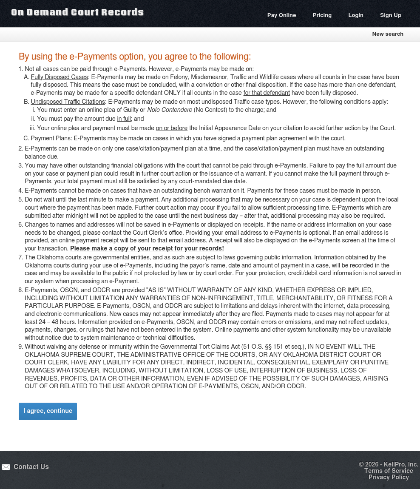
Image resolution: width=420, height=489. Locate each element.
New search (387, 34)
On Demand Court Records (77, 12)
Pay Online (281, 15)
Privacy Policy (389, 477)
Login (355, 15)
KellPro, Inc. (401, 465)
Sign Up (390, 15)
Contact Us (31, 467)
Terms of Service (388, 471)
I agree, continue (47, 411)
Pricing (322, 15)
